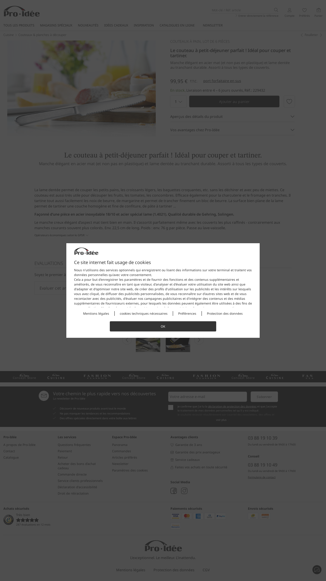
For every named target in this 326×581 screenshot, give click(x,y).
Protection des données (225, 313)
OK (163, 326)
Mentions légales (96, 313)
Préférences (187, 313)
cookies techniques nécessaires (144, 313)
